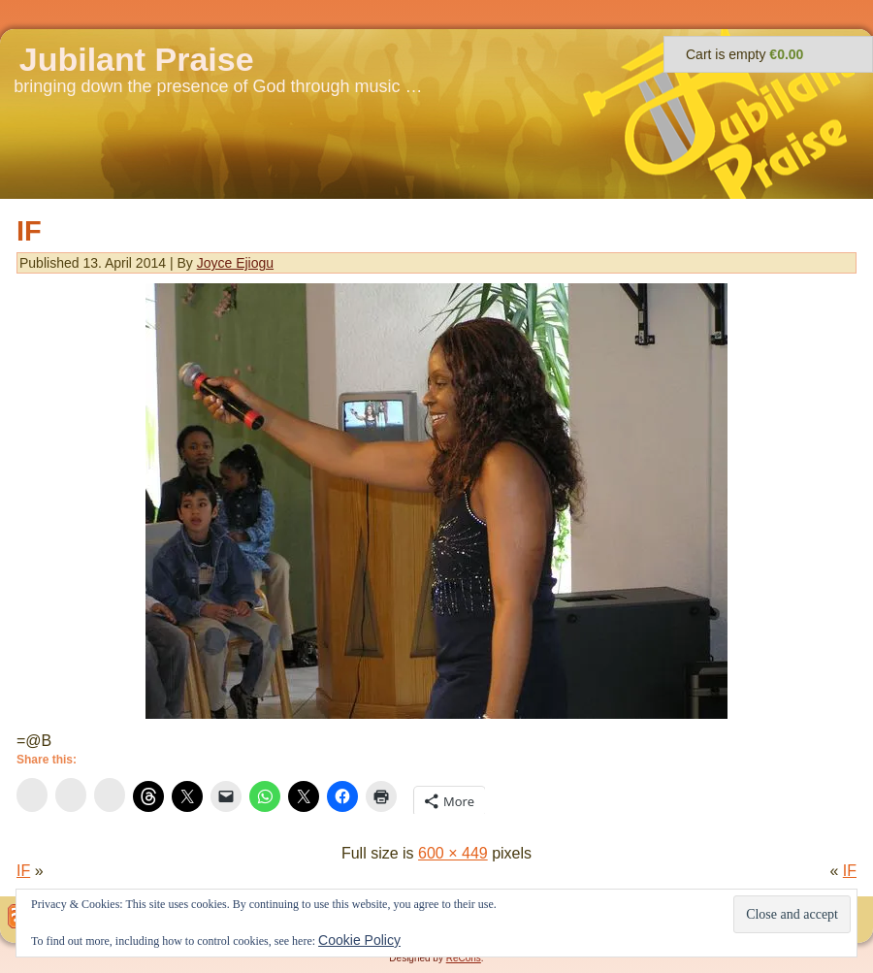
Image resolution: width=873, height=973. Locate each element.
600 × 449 (453, 853)
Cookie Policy (359, 940)
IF (29, 230)
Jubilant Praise (136, 59)
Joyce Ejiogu (235, 263)
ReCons (463, 958)
